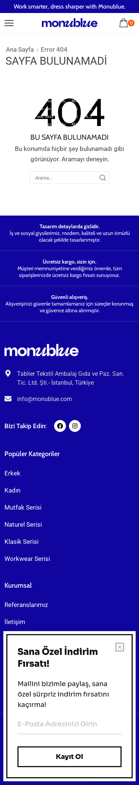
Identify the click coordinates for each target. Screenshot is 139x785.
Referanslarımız (26, 604)
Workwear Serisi (27, 558)
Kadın (12, 490)
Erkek (12, 473)
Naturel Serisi (23, 524)
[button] (9, 22)
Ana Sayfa (20, 49)
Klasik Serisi (21, 541)
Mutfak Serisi (23, 507)
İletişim (14, 622)
